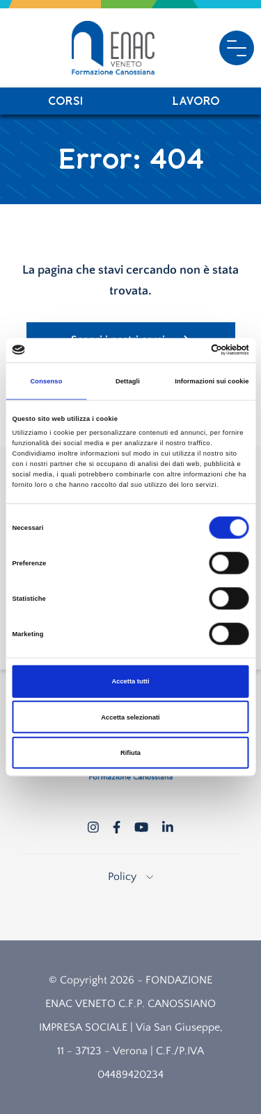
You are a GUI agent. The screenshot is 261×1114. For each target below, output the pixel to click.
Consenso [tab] (46, 381)
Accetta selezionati (130, 716)
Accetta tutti (130, 681)
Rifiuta (130, 752)
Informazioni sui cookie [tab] (211, 381)
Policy (130, 876)
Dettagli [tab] (128, 381)
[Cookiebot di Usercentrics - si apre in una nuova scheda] (189, 350)
